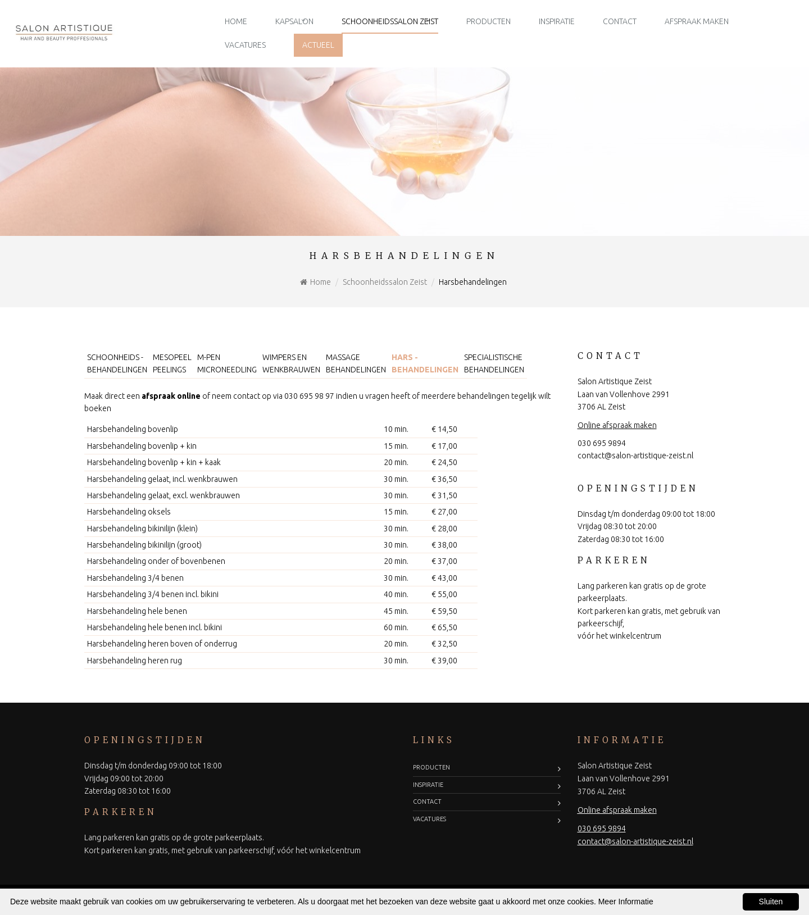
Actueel (318, 44)
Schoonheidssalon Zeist (390, 21)
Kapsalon (294, 21)
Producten (488, 21)
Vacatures (245, 44)
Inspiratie (557, 21)
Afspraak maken (697, 21)
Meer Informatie (625, 901)
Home (236, 21)
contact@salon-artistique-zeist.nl (635, 455)
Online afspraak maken (617, 425)
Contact (620, 21)
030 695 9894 (602, 443)
